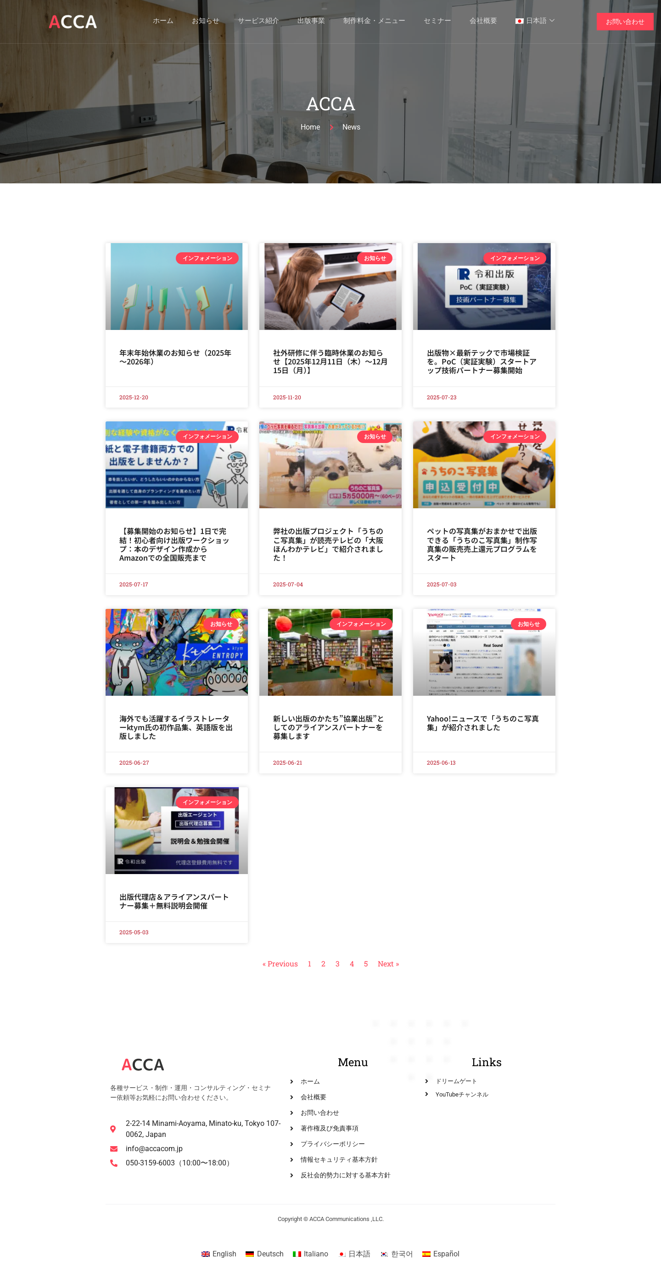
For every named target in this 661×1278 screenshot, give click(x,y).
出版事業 (311, 21)
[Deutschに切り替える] (264, 1254)
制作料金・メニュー (374, 21)
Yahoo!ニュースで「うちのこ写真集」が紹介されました (483, 723)
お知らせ (205, 21)
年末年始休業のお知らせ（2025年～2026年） (175, 357)
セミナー (437, 21)
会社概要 (483, 21)
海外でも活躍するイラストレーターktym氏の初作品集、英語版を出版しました (176, 727)
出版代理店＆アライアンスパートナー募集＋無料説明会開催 (174, 901)
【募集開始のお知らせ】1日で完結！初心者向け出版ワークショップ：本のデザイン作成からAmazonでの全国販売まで (174, 544)
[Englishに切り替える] (219, 1254)
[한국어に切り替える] (396, 1254)
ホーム (163, 21)
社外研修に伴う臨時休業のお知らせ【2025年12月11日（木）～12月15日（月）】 (330, 361)
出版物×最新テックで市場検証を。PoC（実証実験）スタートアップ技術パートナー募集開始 (482, 361)
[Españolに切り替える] (441, 1254)
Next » (388, 963)
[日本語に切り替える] (354, 1254)
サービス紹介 (258, 21)
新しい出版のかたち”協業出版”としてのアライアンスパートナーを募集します (328, 727)
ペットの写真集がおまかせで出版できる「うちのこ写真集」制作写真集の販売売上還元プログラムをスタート (482, 544)
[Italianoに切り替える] (310, 1254)
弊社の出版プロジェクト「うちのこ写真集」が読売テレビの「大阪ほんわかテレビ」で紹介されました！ (328, 544)
